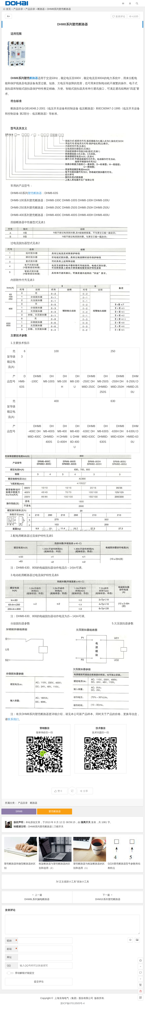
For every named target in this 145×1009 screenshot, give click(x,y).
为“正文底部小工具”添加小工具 (72, 881)
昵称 (12, 941)
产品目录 (18, 9)
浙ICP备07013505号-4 (72, 1003)
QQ (9, 965)
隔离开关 (86, 822)
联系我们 (13, 719)
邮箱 (12, 949)
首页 (7, 9)
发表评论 (118, 16)
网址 (9, 957)
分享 (84, 791)
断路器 (41, 9)
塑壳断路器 (35, 193)
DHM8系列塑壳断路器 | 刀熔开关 (45, 826)
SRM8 (19, 811)
